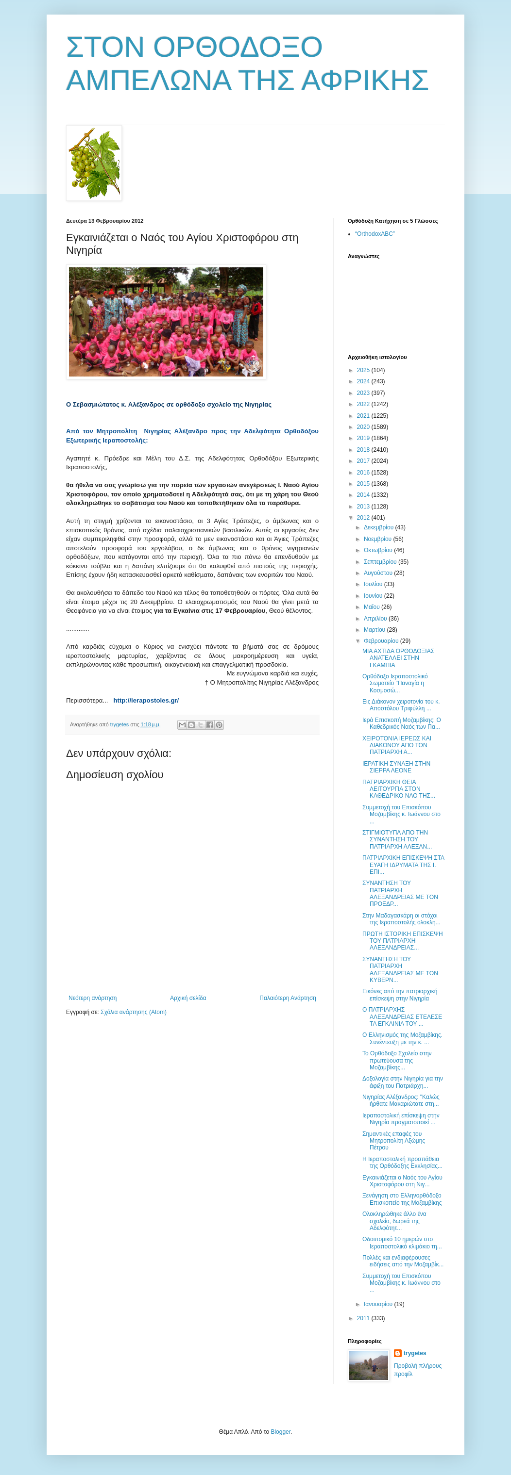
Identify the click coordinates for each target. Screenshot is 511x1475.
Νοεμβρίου (378, 539)
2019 (364, 438)
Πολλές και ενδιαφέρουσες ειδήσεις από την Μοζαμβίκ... (402, 1261)
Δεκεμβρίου (379, 527)
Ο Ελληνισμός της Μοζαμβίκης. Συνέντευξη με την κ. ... (402, 1038)
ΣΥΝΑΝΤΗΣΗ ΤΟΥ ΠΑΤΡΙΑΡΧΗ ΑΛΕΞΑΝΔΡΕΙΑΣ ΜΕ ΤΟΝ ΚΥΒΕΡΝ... (400, 969)
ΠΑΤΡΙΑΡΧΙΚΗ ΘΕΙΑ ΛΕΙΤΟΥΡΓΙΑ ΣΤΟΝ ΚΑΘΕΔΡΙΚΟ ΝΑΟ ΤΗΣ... (398, 789)
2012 (364, 517)
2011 (364, 1318)
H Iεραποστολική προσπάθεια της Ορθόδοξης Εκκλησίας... (402, 1162)
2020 (364, 427)
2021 (364, 415)
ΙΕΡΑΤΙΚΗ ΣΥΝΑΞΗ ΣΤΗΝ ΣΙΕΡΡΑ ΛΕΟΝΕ (396, 767)
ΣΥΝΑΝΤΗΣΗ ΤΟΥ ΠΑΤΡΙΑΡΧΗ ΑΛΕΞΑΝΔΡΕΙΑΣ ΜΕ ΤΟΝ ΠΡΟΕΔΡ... (400, 893)
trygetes (415, 1353)
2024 (364, 381)
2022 (364, 404)
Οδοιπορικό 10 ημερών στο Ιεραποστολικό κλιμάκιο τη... (402, 1242)
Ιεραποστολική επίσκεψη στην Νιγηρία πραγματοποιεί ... (401, 1119)
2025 (364, 370)
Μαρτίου (375, 629)
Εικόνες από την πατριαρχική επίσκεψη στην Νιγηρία (399, 994)
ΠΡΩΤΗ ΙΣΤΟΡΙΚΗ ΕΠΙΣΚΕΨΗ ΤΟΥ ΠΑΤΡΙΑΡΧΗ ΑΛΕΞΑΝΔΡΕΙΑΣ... (402, 941)
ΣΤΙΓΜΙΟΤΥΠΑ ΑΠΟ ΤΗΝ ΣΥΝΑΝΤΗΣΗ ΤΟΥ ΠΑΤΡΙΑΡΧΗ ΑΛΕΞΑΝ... (397, 839)
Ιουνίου (374, 595)
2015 (364, 483)
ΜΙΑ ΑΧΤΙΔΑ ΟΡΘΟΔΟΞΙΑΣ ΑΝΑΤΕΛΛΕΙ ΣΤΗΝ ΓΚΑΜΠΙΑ (398, 658)
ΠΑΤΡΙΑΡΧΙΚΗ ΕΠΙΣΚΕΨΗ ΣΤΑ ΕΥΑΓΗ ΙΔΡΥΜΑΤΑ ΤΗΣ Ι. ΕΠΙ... (403, 864)
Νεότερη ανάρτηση (92, 998)
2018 (364, 449)
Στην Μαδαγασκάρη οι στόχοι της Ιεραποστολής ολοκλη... (401, 919)
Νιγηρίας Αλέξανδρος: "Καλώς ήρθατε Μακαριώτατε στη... (401, 1100)
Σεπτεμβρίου (381, 561)
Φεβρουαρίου (382, 641)
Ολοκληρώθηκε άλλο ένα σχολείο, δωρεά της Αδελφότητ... (394, 1221)
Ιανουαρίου (379, 1304)
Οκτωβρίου (379, 550)
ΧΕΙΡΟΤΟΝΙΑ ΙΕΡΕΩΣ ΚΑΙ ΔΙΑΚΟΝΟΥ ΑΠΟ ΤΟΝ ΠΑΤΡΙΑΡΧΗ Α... (396, 745)
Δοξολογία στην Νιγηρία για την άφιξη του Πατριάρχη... (402, 1082)
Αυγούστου (379, 573)
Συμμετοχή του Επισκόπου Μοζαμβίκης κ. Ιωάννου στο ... (401, 814)
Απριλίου (376, 618)
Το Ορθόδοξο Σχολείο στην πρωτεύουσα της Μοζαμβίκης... (397, 1060)
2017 (364, 461)
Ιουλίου (374, 584)
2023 (364, 393)
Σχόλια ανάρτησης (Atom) (134, 1012)
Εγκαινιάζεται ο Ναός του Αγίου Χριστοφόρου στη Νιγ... (402, 1181)
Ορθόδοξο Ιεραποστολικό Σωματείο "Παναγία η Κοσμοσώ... (395, 683)
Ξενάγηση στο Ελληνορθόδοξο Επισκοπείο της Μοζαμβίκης (402, 1199)
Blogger (280, 1431)
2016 (364, 472)
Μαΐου (372, 607)
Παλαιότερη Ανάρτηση (287, 998)
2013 (364, 506)
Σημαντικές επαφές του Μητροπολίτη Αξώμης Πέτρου (393, 1141)
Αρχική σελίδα (188, 998)
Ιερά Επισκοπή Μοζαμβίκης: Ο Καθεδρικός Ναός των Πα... (401, 723)
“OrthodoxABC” (375, 233)
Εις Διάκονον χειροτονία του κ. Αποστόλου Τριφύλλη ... (401, 705)
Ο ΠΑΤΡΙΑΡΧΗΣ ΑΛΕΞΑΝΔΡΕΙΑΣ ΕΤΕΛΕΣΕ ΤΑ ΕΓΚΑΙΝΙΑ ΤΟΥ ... (402, 1016)
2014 (364, 495)
